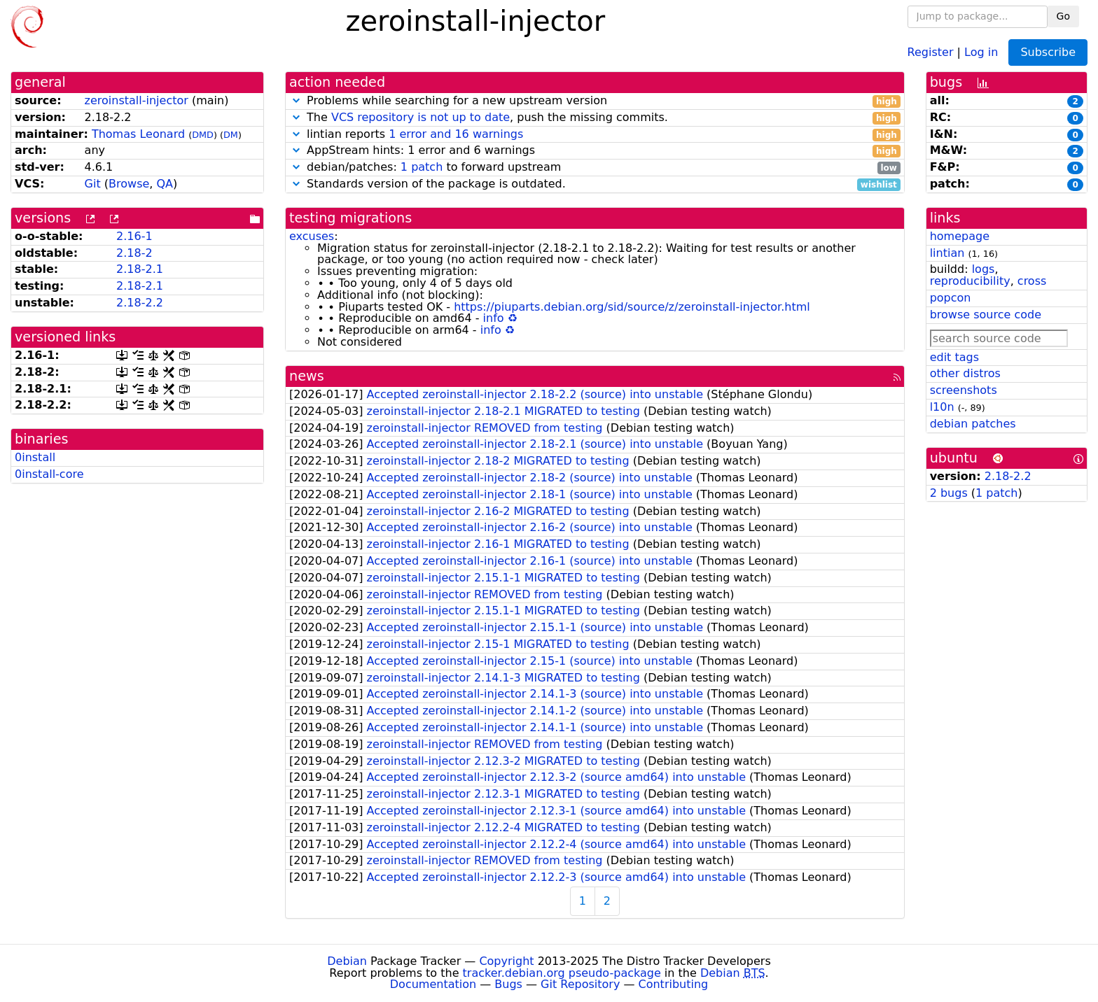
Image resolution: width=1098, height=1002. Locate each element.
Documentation (433, 984)
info (493, 318)
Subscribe (1048, 52)
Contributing (674, 984)
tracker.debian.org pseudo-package (562, 973)
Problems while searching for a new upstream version (595, 101)
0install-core (49, 474)
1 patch (422, 167)
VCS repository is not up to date (420, 117)
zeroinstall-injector (136, 100)
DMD (203, 134)
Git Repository (580, 984)
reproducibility (970, 281)
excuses (311, 236)
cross (1031, 281)
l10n (942, 407)
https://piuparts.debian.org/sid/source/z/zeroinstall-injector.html (632, 306)
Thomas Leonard (138, 134)
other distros (965, 373)
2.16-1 (134, 236)
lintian (947, 253)
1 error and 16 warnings (456, 134)
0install (35, 457)
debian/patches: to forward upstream (595, 168)
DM (230, 134)
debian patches (973, 423)
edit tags (954, 357)
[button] (296, 100)
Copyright (506, 961)
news (306, 376)
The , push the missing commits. (595, 118)
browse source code (985, 314)
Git (93, 183)
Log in (981, 51)
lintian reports (595, 135)
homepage (959, 236)
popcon (950, 297)
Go (1063, 16)
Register (931, 51)
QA (164, 183)
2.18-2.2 (139, 302)
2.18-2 (134, 253)
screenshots (963, 390)
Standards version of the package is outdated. (595, 184)
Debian (347, 961)
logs (983, 269)
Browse (129, 183)
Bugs (508, 984)
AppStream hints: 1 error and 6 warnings (595, 151)
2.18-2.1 (139, 269)
